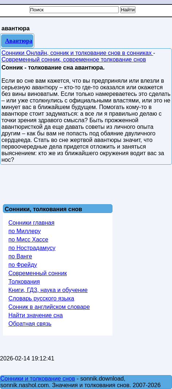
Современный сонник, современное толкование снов (73, 59)
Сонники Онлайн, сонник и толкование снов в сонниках (77, 53)
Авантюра (18, 41)
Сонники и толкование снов (37, 378)
